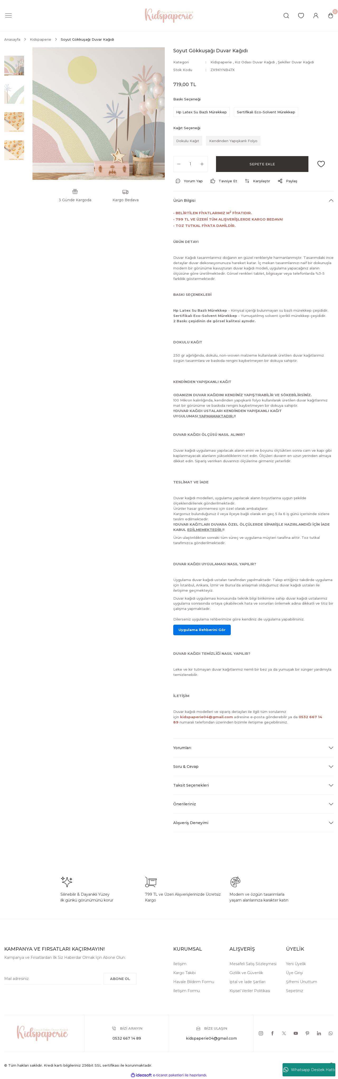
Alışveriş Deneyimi (190, 822)
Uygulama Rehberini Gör (202, 630)
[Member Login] (316, 15)
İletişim (179, 963)
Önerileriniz (184, 804)
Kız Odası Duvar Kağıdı (255, 62)
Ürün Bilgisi (184, 200)
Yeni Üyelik (296, 963)
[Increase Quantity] (202, 164)
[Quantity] (190, 164)
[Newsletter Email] (52, 979)
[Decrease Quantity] (178, 164)
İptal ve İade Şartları (247, 981)
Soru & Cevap (186, 766)
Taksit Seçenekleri (191, 785)
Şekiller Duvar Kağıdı (296, 62)
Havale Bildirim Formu (193, 981)
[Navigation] (8, 15)
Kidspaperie (221, 62)
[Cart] (330, 15)
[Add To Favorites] (321, 164)
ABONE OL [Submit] (120, 979)
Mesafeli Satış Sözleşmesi (252, 963)
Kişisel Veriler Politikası (249, 990)
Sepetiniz (294, 990)
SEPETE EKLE (262, 164)
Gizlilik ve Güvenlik (246, 972)
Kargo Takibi (184, 972)
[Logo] (169, 15)
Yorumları (182, 747)
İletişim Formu (186, 990)
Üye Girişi (294, 972)
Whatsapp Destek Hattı (309, 1070)
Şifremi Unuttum (301, 981)
